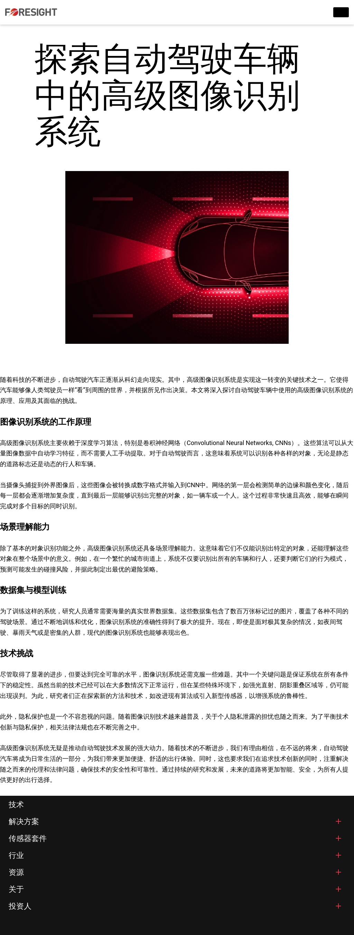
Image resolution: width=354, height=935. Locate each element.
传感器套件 (28, 838)
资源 (16, 872)
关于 (16, 889)
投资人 (20, 906)
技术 (16, 804)
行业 (16, 855)
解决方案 (24, 821)
